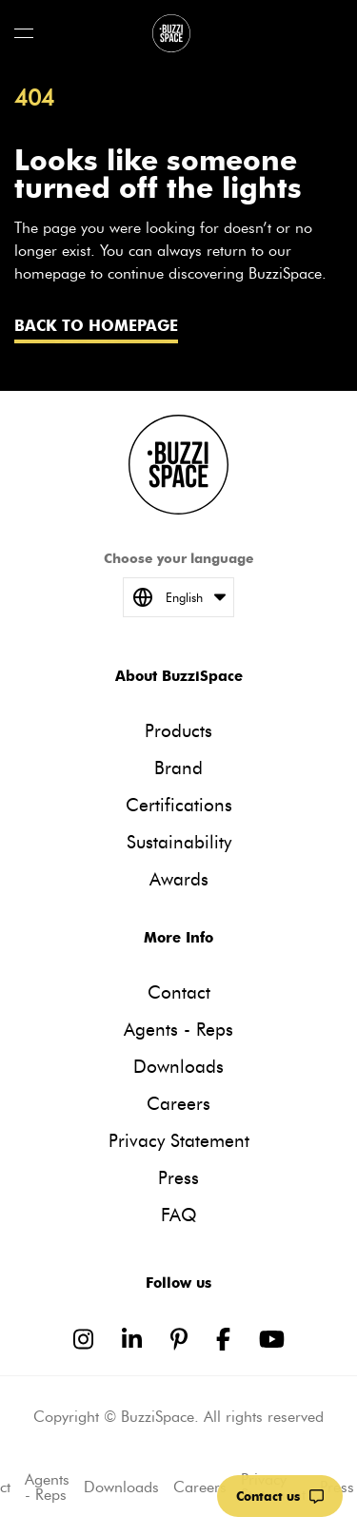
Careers (178, 1104)
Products (178, 731)
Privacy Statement (179, 1141)
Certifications (179, 805)
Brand (178, 768)
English (178, 597)
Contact (179, 992)
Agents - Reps (178, 1029)
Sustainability (179, 842)
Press (178, 1178)
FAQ (179, 1215)
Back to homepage (96, 326)
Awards (178, 879)
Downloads (178, 1067)
